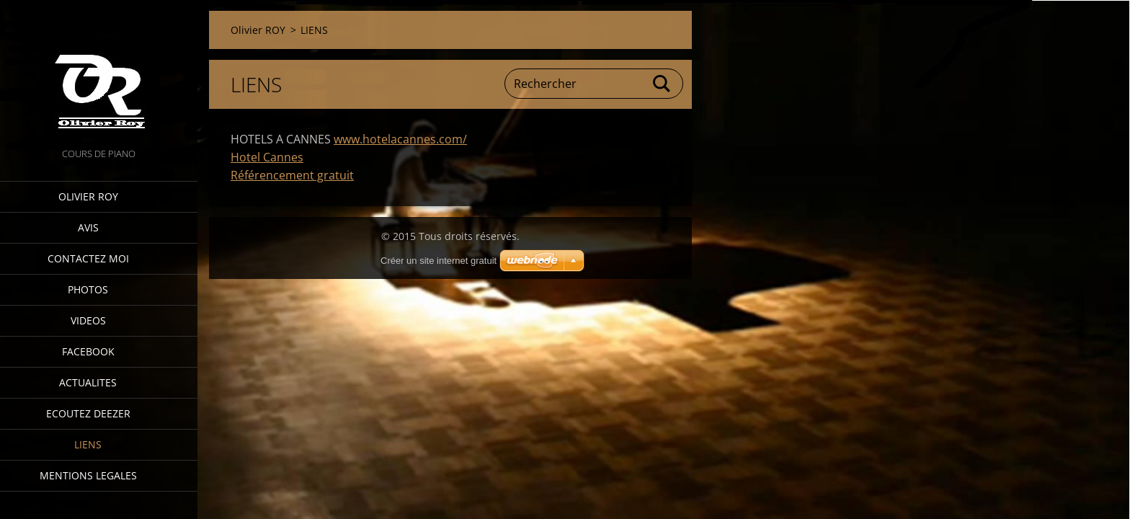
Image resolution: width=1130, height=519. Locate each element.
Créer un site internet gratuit (439, 260)
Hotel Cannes (267, 157)
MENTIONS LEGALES (88, 475)
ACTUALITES (88, 382)
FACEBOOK (88, 351)
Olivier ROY (88, 196)
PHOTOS (88, 289)
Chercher (662, 83)
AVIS (88, 227)
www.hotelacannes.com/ (400, 139)
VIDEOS (88, 320)
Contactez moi (88, 258)
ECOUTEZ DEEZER (88, 413)
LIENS (88, 444)
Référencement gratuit (292, 175)
